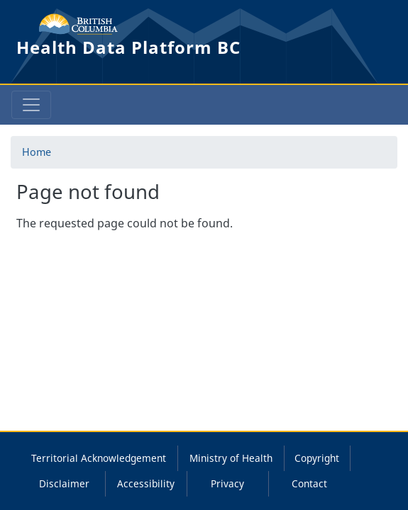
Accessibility (146, 483)
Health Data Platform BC (128, 47)
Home (36, 152)
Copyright (316, 458)
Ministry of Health (230, 458)
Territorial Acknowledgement (98, 458)
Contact (309, 483)
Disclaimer (64, 483)
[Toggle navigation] (31, 105)
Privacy (227, 483)
